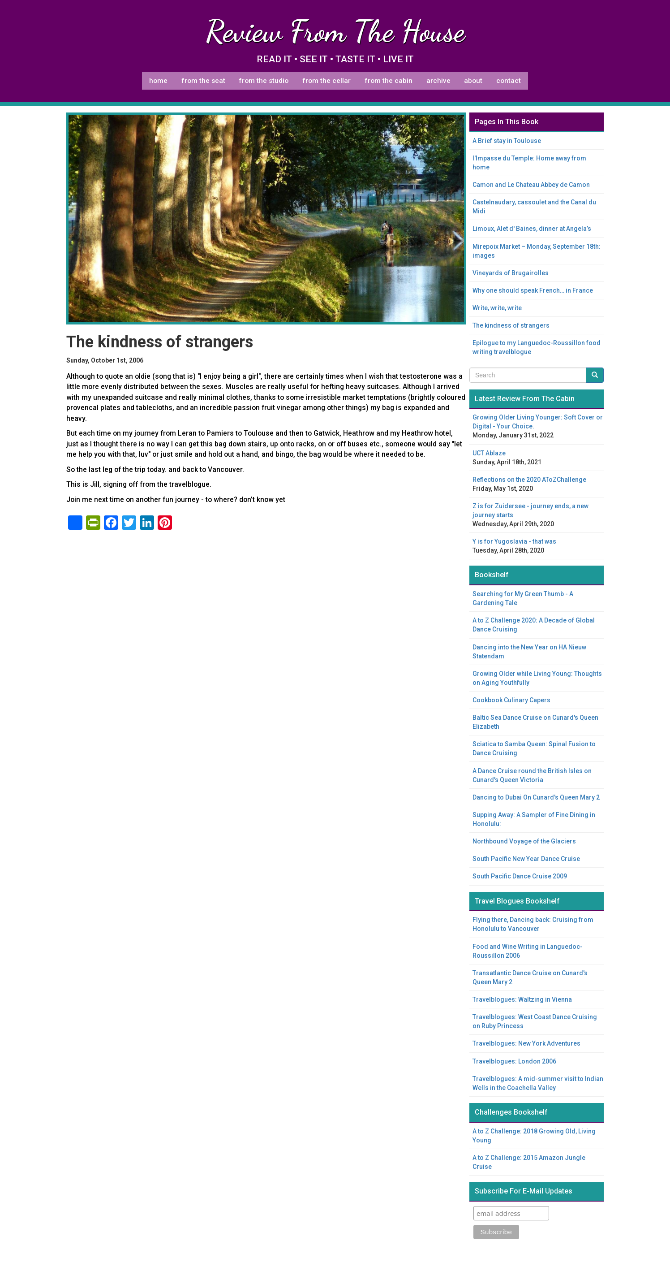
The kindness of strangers (511, 325)
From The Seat (203, 81)
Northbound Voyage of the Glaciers (524, 841)
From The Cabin (388, 81)
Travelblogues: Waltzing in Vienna (522, 999)
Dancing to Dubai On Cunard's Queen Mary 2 (536, 797)
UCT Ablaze (489, 453)
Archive (438, 81)
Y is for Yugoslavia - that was (514, 541)
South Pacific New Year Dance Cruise (526, 858)
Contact (508, 81)
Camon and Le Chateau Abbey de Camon (531, 184)
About (473, 81)
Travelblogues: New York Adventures (526, 1043)
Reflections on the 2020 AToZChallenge (529, 479)
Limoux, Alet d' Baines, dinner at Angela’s (531, 228)
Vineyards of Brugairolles (510, 273)
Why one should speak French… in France (532, 290)
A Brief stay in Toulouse (506, 140)
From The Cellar (326, 81)
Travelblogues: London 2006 (514, 1061)
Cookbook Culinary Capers (511, 700)
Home (158, 81)
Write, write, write (497, 307)
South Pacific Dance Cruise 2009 (519, 876)
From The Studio (263, 81)
